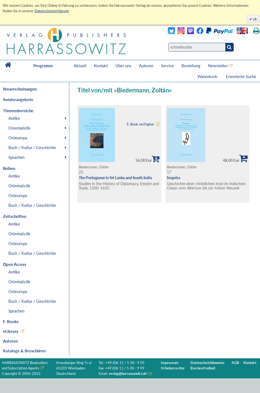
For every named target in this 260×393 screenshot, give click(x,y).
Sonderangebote (18, 99)
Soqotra (173, 177)
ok (254, 19)
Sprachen (16, 157)
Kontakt (101, 65)
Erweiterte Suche (241, 76)
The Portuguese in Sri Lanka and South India (115, 177)
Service (167, 65)
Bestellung (190, 65)
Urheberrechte (172, 368)
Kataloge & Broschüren (24, 350)
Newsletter (218, 65)
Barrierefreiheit (202, 368)
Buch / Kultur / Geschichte (32, 147)
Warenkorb (207, 76)
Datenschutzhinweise (207, 363)
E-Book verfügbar (140, 124)
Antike (14, 118)
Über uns (123, 65)
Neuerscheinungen (20, 88)
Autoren (146, 65)
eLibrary (10, 331)
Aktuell (80, 65)
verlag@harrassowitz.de (128, 374)
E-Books (11, 321)
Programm (43, 65)
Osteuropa (17, 137)
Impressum (169, 363)
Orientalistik (19, 127)
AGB (235, 363)
